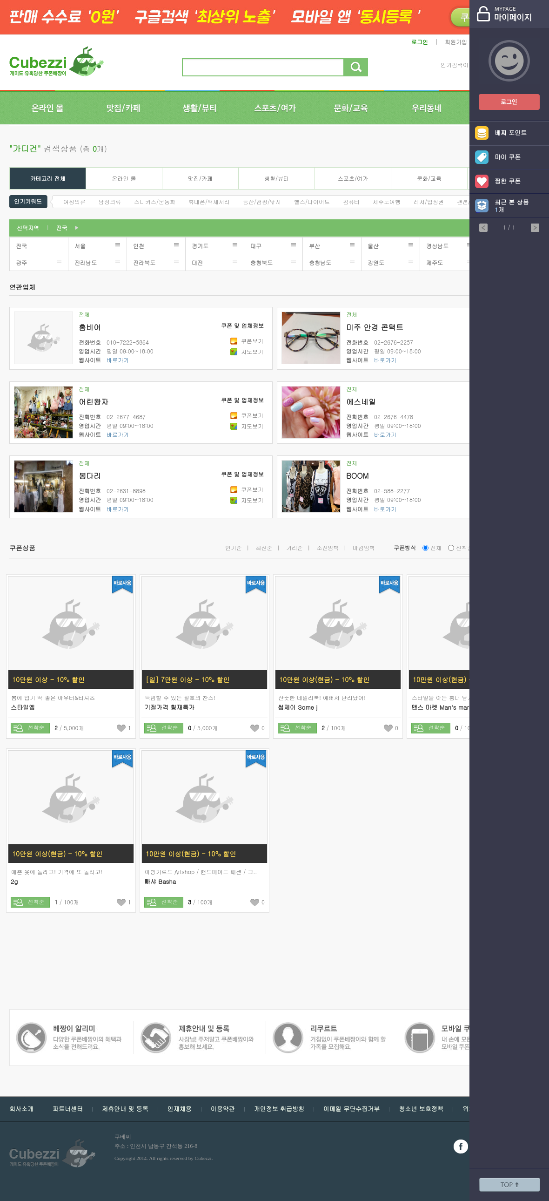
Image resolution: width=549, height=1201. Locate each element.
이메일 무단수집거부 (351, 1108)
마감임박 (364, 547)
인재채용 (179, 1108)
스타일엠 (23, 707)
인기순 (233, 547)
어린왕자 (93, 401)
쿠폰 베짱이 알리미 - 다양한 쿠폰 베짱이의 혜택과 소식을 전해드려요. (459, 1026)
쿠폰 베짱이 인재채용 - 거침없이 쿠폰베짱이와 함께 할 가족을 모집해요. (196, 1026)
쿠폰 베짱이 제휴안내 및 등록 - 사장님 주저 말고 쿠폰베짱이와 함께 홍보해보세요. (68, 1026)
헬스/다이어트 (312, 201)
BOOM (357, 475)
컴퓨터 (351, 201)
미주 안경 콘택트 (374, 327)
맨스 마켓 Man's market (444, 707)
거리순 (294, 547)
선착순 (464, 547)
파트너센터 (68, 1108)
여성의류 (74, 201)
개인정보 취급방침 (279, 1108)
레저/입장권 (429, 201)
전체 (84, 314)
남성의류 (110, 201)
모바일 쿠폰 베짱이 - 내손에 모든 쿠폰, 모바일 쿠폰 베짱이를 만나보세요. (328, 1026)
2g (14, 881)
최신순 (264, 547)
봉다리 (90, 475)
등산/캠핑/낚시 (262, 201)
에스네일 (361, 401)
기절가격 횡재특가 (169, 707)
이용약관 (223, 1108)
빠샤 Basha (160, 881)
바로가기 (118, 360)
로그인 (419, 42)
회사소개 (21, 1108)
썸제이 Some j (297, 707)
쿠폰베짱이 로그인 (502, 96)
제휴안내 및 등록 (125, 1108)
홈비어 (90, 327)
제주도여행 (387, 201)
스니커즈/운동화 (154, 201)
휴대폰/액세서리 (209, 201)
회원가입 (456, 42)
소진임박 (328, 547)
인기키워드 (28, 200)
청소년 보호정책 (421, 1108)
